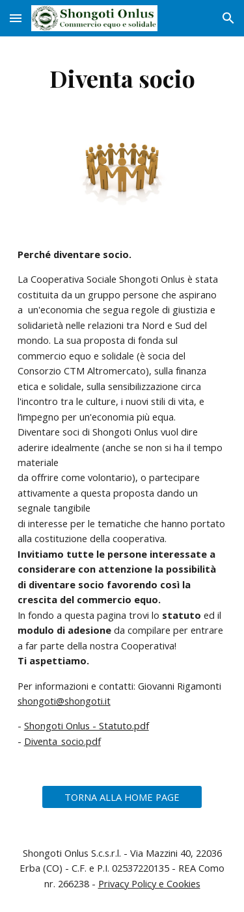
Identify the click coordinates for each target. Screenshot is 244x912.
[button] (15, 18)
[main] (122, 78)
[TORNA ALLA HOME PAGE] (121, 797)
